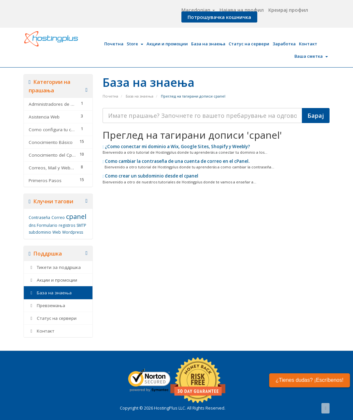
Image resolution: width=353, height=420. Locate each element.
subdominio (40, 232)
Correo (58, 217)
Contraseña (39, 217)
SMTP (81, 225)
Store (135, 44)
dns (32, 225)
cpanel (76, 216)
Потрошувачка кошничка (219, 17)
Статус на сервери (249, 44)
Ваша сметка (311, 56)
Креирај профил (288, 10)
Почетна (113, 44)
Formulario (47, 225)
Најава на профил (241, 10)
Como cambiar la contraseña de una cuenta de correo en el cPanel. (176, 161)
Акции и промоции (167, 44)
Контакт (308, 44)
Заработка (284, 44)
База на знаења (208, 44)
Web (56, 232)
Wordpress (72, 232)
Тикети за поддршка (55, 267)
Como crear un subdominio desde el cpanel (151, 176)
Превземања (47, 305)
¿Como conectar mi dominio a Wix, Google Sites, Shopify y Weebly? (176, 146)
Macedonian (198, 10)
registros (67, 225)
